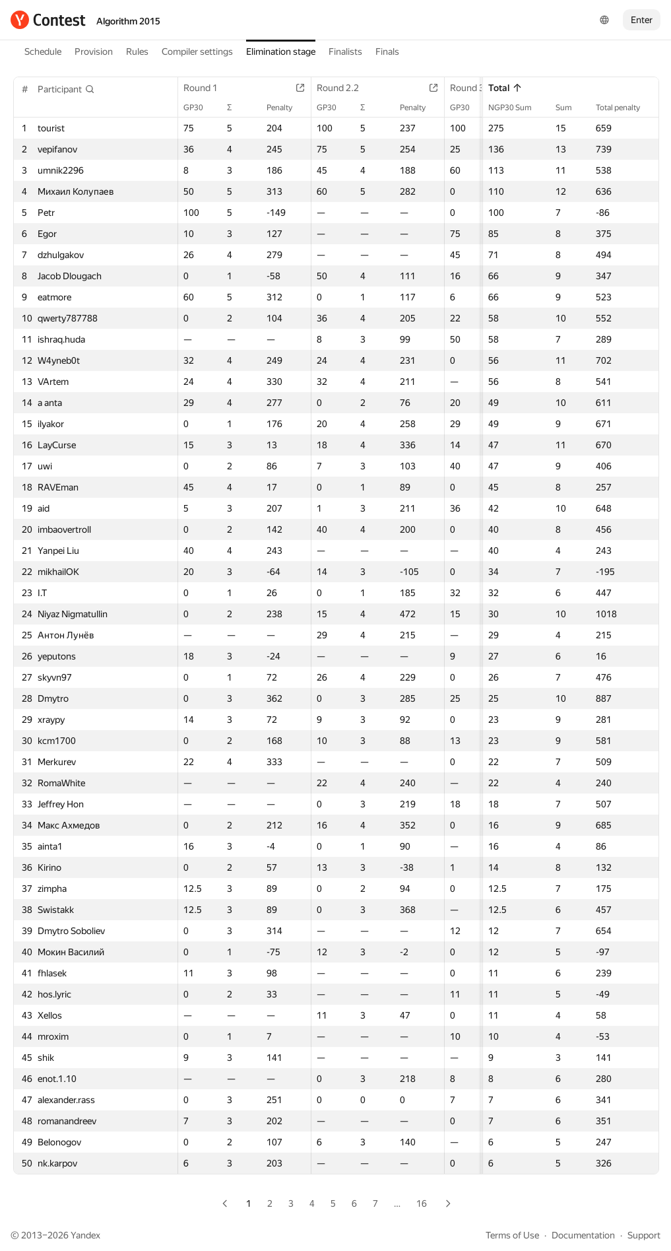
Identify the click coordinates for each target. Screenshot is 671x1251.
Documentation (583, 1235)
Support (643, 1235)
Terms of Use (512, 1235)
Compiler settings (197, 51)
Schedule (42, 51)
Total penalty (624, 107)
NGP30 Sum (516, 107)
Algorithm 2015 (128, 21)
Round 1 (207, 87)
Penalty (286, 107)
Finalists (345, 51)
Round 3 (473, 87)
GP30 (199, 107)
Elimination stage (280, 51)
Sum (570, 107)
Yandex (85, 1235)
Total (505, 87)
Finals (387, 51)
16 (421, 1203)
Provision (94, 51)
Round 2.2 (344, 87)
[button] (66, 89)
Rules (137, 51)
